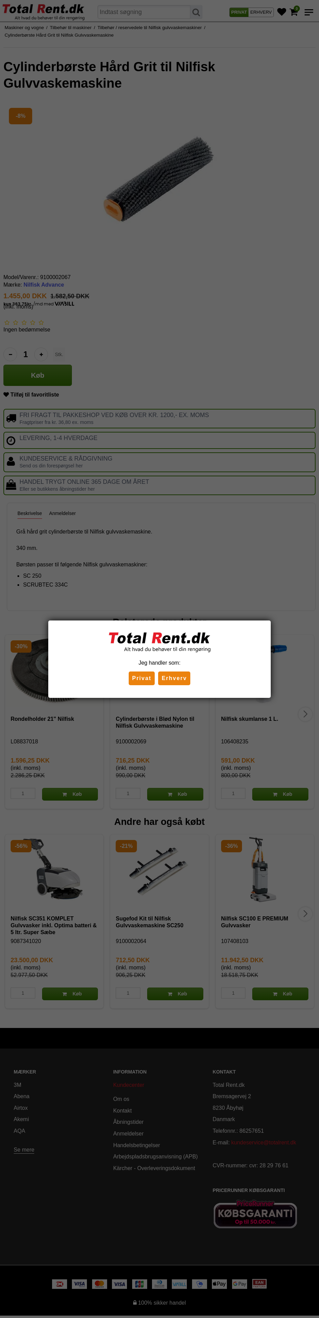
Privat (141, 678)
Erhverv (174, 678)
